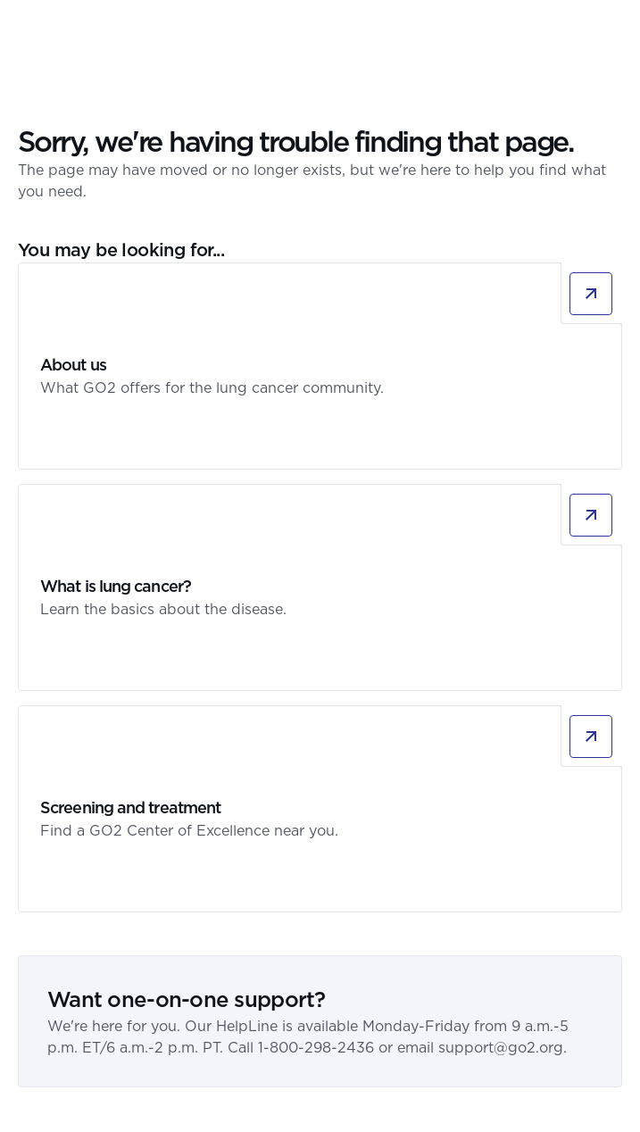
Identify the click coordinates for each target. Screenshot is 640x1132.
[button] (611, 31)
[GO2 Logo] (70, 31)
